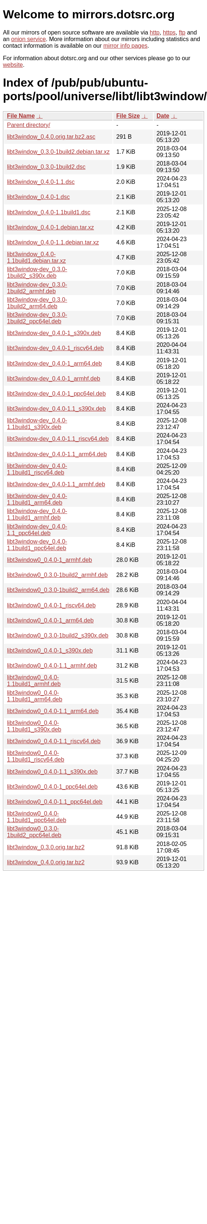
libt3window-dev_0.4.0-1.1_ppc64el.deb (37, 529)
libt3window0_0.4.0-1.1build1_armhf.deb (34, 680)
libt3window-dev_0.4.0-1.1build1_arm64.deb (37, 499)
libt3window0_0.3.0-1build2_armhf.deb (57, 575)
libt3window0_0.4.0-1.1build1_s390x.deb (34, 726)
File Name (21, 116)
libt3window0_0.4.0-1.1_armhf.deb (52, 665)
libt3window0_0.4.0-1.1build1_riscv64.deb (35, 756)
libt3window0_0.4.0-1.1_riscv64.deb (53, 741)
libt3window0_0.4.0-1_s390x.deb (50, 650)
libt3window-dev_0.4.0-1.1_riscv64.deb (58, 439)
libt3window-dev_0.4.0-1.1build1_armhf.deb (37, 514)
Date (163, 116)
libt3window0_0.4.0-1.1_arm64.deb (53, 711)
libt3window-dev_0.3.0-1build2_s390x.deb (37, 272)
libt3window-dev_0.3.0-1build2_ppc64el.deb (37, 318)
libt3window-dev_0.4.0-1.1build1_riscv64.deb (37, 469)
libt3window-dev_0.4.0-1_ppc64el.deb (56, 394)
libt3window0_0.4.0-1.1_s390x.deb (52, 772)
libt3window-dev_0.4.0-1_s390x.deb (54, 333)
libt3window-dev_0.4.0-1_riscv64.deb (55, 348)
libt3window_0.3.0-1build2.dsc (46, 167)
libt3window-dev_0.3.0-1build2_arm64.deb (37, 303)
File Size (128, 116)
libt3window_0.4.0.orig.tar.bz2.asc (51, 137)
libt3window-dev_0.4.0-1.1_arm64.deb (57, 454)
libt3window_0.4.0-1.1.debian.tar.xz (53, 242)
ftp (182, 32)
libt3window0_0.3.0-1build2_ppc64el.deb (34, 831)
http (155, 32)
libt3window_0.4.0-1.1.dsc (41, 182)
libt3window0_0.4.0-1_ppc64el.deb (52, 787)
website (13, 65)
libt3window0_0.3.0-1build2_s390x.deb (57, 635)
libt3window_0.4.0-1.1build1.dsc (48, 212)
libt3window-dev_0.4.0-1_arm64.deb (54, 363)
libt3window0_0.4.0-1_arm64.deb (50, 620)
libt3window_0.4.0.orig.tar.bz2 (46, 862)
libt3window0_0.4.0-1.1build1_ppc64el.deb (36, 816)
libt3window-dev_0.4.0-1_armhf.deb (53, 378)
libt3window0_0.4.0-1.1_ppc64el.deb (55, 802)
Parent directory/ (28, 125)
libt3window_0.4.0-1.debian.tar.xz (50, 227)
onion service (28, 39)
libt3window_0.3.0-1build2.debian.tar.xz (58, 152)
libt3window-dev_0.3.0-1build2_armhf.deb (37, 288)
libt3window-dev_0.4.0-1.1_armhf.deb (56, 484)
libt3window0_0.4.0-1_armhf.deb (49, 560)
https (169, 32)
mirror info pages (125, 46)
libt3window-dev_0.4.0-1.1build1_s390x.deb (37, 423)
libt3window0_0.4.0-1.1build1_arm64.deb (34, 696)
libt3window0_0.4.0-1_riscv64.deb (51, 605)
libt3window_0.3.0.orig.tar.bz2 (46, 847)
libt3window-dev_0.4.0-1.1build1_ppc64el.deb (37, 544)
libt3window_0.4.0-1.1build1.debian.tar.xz (36, 257)
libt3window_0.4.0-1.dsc (38, 197)
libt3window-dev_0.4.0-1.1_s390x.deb (56, 409)
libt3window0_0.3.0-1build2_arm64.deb (58, 590)
